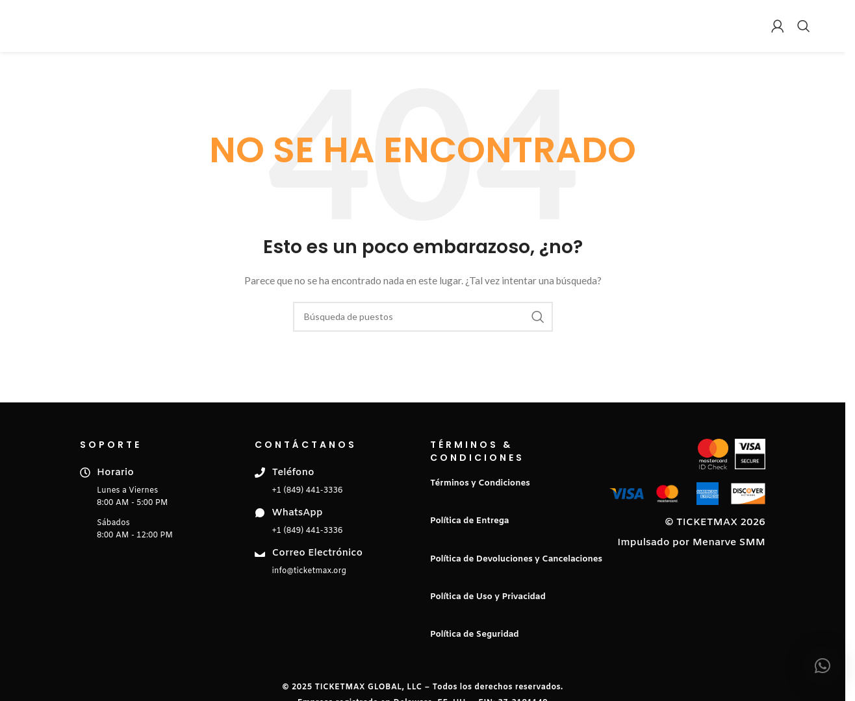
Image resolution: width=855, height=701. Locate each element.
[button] (822, 665)
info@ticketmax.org (309, 571)
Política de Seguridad (474, 634)
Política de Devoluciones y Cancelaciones (516, 559)
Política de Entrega (469, 520)
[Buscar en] (804, 26)
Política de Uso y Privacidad (488, 596)
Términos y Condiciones (480, 483)
